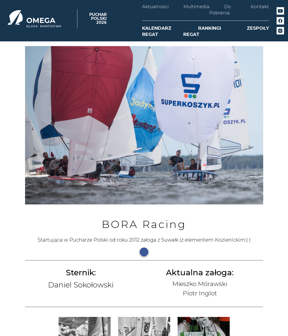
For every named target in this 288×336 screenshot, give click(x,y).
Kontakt (260, 6)
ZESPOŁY (258, 28)
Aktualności (155, 6)
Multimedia (196, 6)
